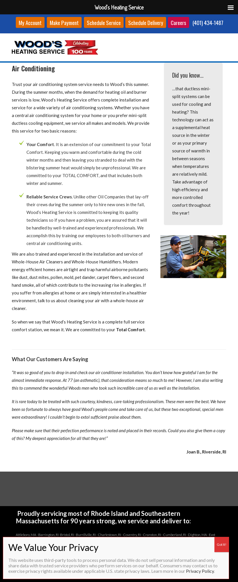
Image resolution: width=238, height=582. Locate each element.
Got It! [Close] (222, 544)
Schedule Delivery (145, 22)
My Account (30, 22)
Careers (178, 22)
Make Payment (64, 22)
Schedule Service (104, 22)
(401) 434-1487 (208, 22)
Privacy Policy (200, 571)
